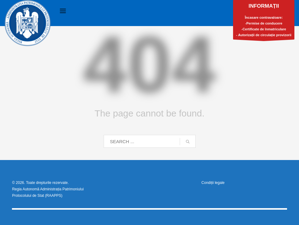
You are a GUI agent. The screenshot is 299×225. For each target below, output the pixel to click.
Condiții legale (212, 183)
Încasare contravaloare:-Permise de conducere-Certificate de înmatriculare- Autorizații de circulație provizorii (263, 21)
